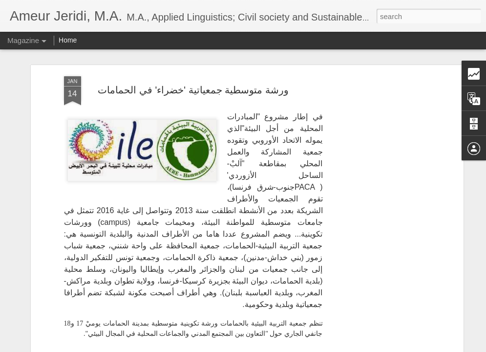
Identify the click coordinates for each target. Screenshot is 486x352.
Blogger (274, 347)
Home (68, 40)
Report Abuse (302, 347)
